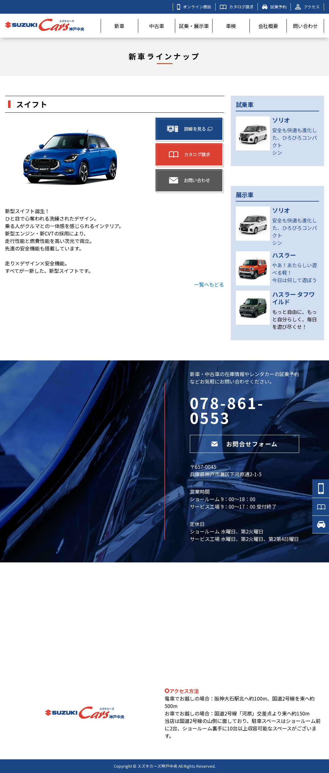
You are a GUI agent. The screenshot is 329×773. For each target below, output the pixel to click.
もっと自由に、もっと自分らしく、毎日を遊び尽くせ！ (294, 319)
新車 (119, 26)
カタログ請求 (237, 7)
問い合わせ (305, 26)
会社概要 (268, 26)
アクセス (307, 7)
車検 (231, 26)
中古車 (156, 26)
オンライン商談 (194, 7)
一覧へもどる (209, 284)
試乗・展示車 (194, 26)
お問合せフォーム (244, 444)
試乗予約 (274, 7)
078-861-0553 (227, 410)
